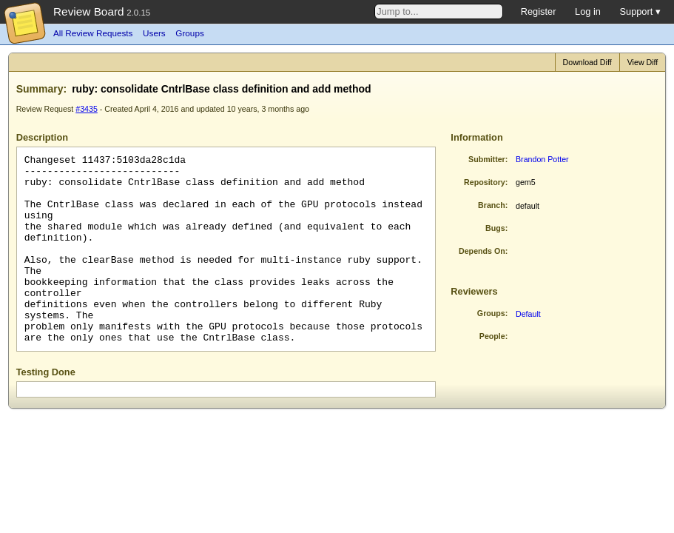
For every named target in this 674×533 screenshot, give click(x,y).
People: (493, 336)
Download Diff (587, 62)
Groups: (492, 313)
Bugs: (496, 228)
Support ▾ (639, 11)
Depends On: (483, 251)
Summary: (41, 89)
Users (154, 33)
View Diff (642, 62)
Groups (189, 33)
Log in (588, 11)
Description (42, 137)
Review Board (88, 11)
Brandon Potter (542, 159)
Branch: (493, 205)
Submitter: (488, 159)
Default (528, 313)
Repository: (486, 182)
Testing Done (45, 372)
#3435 (86, 108)
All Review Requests (92, 33)
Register (538, 11)
